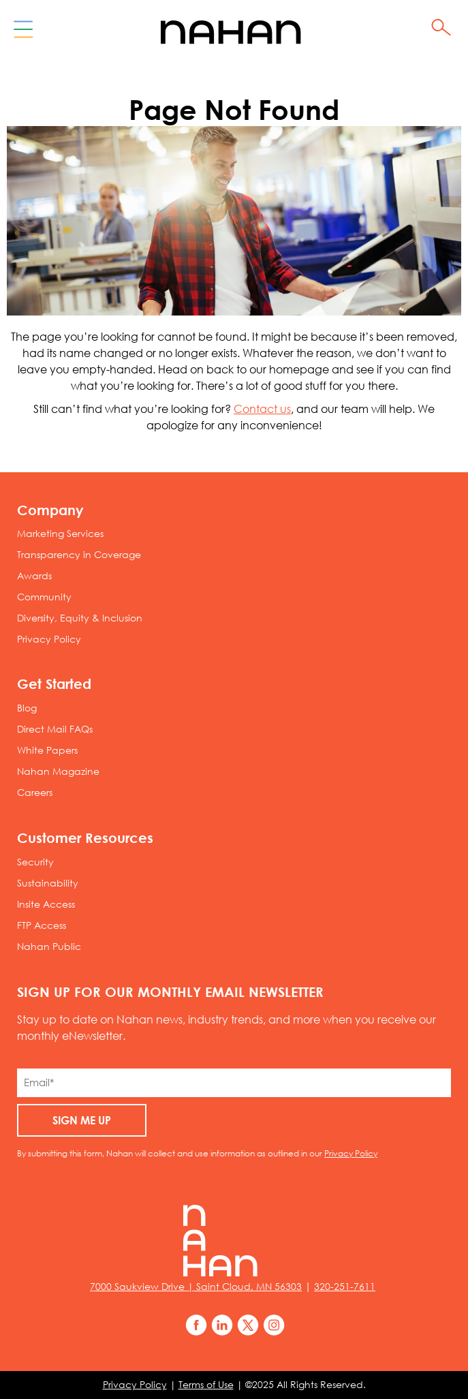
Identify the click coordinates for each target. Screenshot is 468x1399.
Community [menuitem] (44, 597)
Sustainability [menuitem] (47, 883)
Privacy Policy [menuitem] (49, 639)
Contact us (262, 409)
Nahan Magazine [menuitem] (58, 771)
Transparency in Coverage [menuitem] (79, 555)
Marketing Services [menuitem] (60, 533)
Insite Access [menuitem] (46, 904)
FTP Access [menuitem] (41, 925)
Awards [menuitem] (34, 576)
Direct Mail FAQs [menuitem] (55, 729)
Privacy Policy (350, 1153)
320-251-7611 (344, 1286)
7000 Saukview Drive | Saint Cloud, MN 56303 (196, 1286)
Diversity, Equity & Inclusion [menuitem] (79, 618)
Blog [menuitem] (27, 708)
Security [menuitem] (35, 862)
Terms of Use (206, 1385)
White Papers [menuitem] (47, 750)
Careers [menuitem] (34, 792)
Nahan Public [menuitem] (49, 946)
